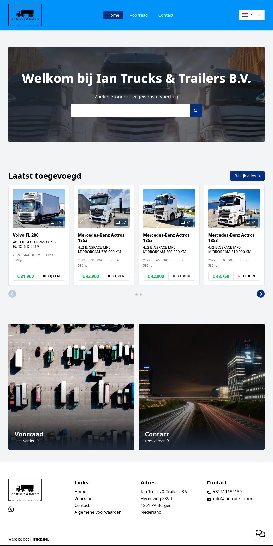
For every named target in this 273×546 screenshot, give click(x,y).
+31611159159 (227, 492)
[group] (38, 235)
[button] (12, 294)
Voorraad (139, 15)
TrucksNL (40, 539)
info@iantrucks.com (232, 498)
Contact (166, 15)
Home (114, 15)
